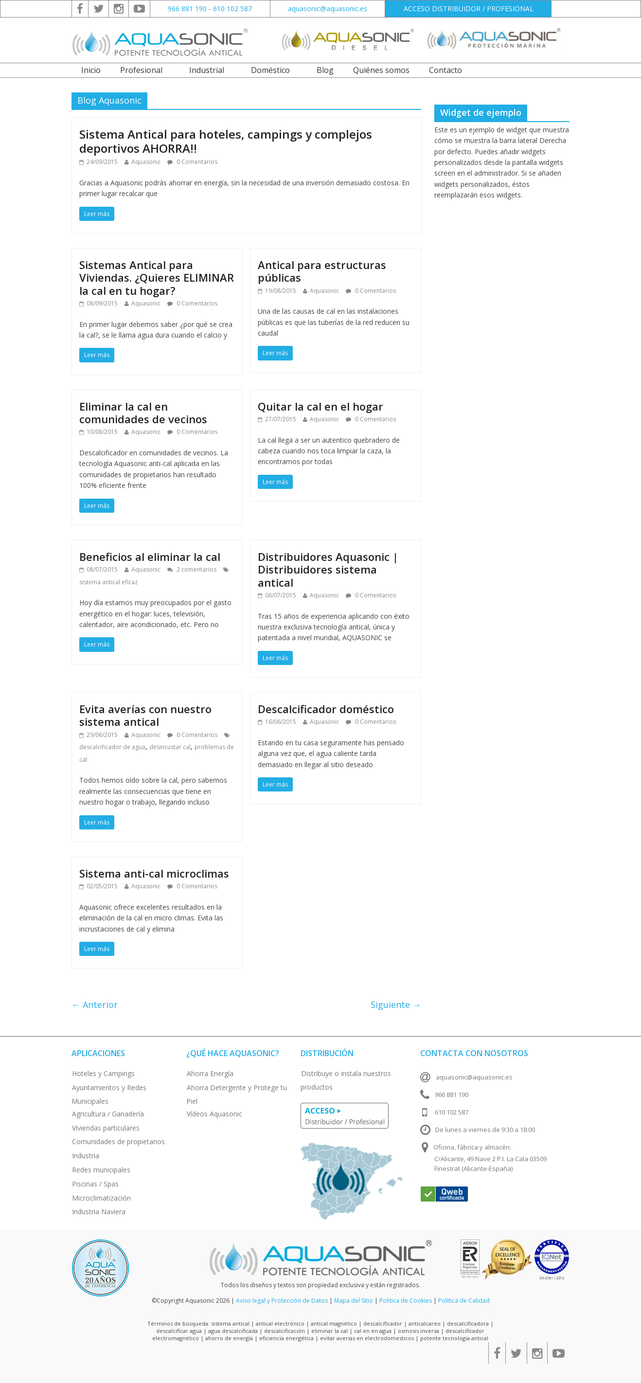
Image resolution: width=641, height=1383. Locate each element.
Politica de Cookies (405, 1300)
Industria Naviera (98, 1211)
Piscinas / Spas (95, 1183)
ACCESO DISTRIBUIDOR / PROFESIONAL (469, 8)
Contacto (445, 70)
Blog (325, 70)
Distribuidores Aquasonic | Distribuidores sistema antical (328, 569)
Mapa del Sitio (353, 1300)
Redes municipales (101, 1169)
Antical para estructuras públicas (322, 271)
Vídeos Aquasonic (214, 1113)
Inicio (91, 70)
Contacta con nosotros (474, 1053)
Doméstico (270, 70)
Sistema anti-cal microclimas (154, 873)
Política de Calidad (464, 1300)
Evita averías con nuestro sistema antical (145, 715)
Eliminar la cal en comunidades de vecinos (143, 412)
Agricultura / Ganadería (108, 1113)
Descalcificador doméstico (326, 708)
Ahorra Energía (210, 1073)
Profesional (141, 70)
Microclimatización (101, 1198)
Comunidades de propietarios (118, 1141)
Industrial (206, 70)
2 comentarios (191, 569)
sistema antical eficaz (108, 582)
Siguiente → (396, 1004)
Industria (85, 1155)
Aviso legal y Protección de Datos (282, 1300)
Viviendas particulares (106, 1127)
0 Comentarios (192, 162)
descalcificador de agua (112, 747)
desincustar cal (170, 747)
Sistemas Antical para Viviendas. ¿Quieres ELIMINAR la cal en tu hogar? (156, 277)
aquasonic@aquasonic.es (327, 8)
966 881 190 (187, 8)
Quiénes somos (381, 70)
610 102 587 (232, 8)
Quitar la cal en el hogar (320, 406)
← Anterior (94, 1004)
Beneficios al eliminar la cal (149, 556)
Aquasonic (145, 162)
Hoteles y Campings (103, 1073)
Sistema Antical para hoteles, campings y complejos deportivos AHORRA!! (225, 141)
